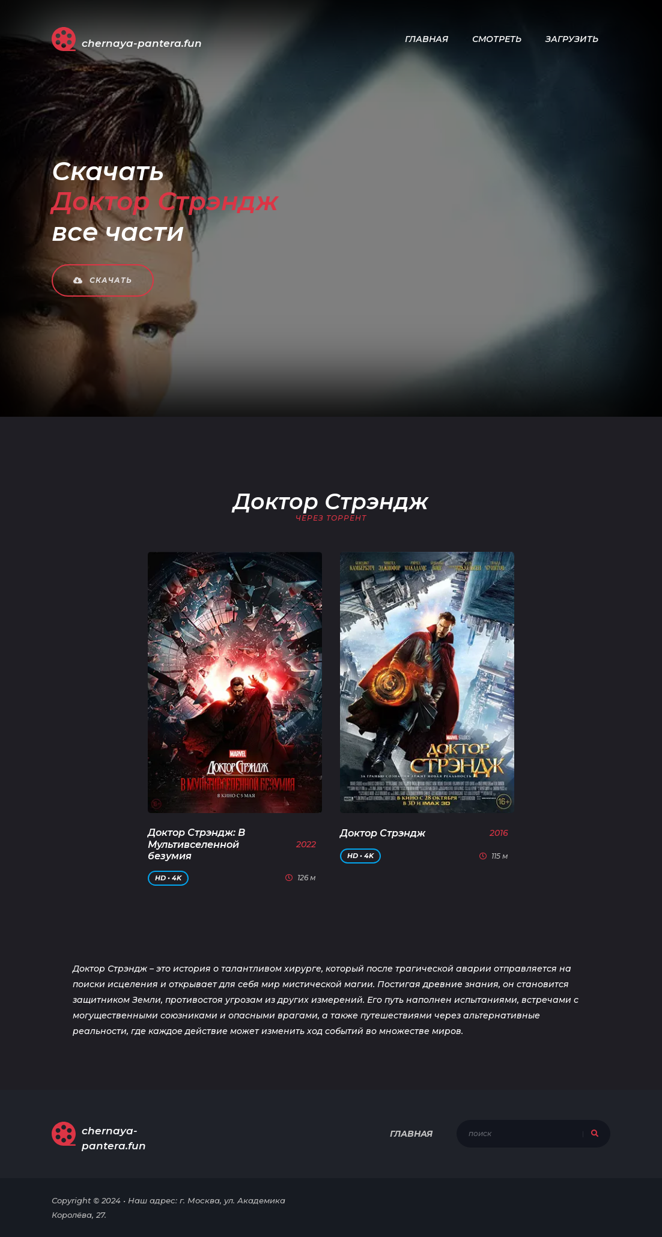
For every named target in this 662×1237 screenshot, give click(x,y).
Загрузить (571, 39)
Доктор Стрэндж (382, 833)
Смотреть (496, 39)
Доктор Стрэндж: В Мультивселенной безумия (196, 844)
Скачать (102, 280)
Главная (426, 39)
